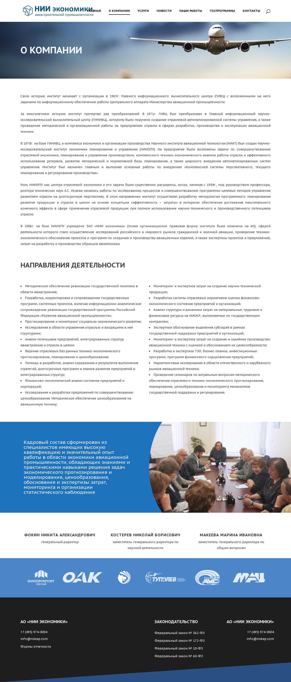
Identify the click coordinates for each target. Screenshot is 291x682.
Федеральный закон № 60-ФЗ (179, 656)
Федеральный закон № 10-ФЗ (179, 648)
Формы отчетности (35, 647)
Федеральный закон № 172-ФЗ (180, 641)
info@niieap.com (34, 639)
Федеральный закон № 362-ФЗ (180, 633)
